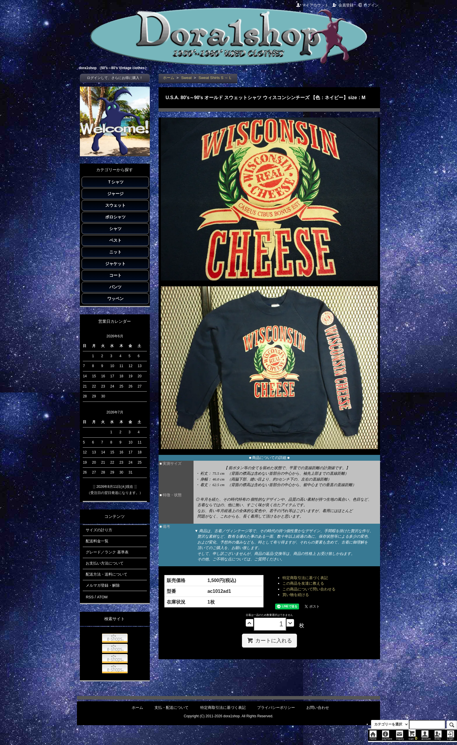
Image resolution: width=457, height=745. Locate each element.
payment (387, 737)
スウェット (115, 205)
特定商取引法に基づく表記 (305, 578)
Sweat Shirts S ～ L (214, 78)
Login (450, 737)
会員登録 (343, 5)
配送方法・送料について (106, 574)
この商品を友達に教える (303, 583)
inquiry (400, 737)
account (426, 737)
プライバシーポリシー (276, 707)
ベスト (115, 240)
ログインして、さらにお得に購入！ (115, 78)
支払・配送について (171, 707)
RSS (90, 597)
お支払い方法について (105, 563)
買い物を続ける (295, 595)
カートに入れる (269, 640)
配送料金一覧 (97, 541)
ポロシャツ (115, 217)
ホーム (168, 78)
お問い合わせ (318, 707)
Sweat (186, 78)
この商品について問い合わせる (308, 589)
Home (373, 737)
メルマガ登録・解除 (103, 585)
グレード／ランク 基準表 (107, 552)
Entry (438, 737)
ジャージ (115, 193)
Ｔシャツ (115, 182)
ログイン (368, 5)
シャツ (115, 228)
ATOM (102, 597)
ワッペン (115, 298)
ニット (115, 252)
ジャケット (115, 263)
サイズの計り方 (99, 530)
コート (115, 275)
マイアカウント (312, 5)
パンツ (115, 287)
